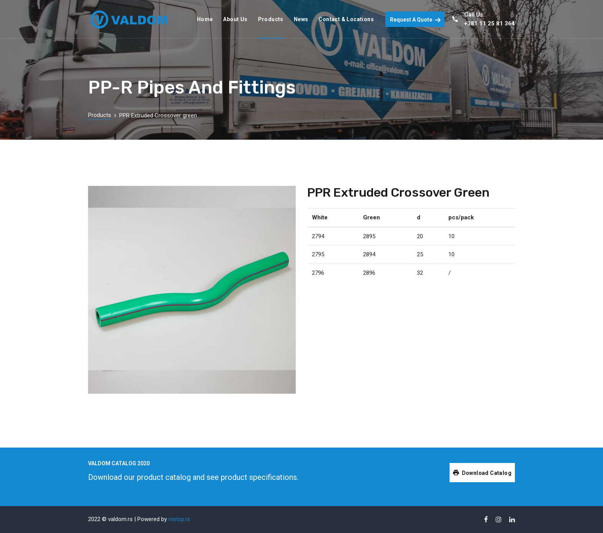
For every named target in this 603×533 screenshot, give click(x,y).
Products (99, 115)
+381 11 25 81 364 (489, 23)
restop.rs (179, 519)
